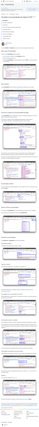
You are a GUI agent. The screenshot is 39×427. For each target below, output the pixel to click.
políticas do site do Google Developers (14, 405)
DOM (33, 48)
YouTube (27, 414)
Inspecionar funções (23, 399)
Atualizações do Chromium (18, 412)
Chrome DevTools (9, 4)
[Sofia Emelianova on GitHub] (6, 45)
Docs (2, 4)
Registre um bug (3, 412)
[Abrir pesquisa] (22, 1)
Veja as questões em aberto (5, 414)
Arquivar (15, 416)
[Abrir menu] (2, 1)
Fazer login (36, 1)
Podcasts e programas (17, 417)
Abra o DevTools (6, 56)
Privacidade (10, 422)
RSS (27, 417)
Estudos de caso (16, 414)
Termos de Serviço (4, 422)
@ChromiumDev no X (29, 412)
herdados (8, 117)
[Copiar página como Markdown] (34, 17)
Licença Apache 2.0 (31, 404)
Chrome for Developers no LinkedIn (32, 416)
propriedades (19, 87)
